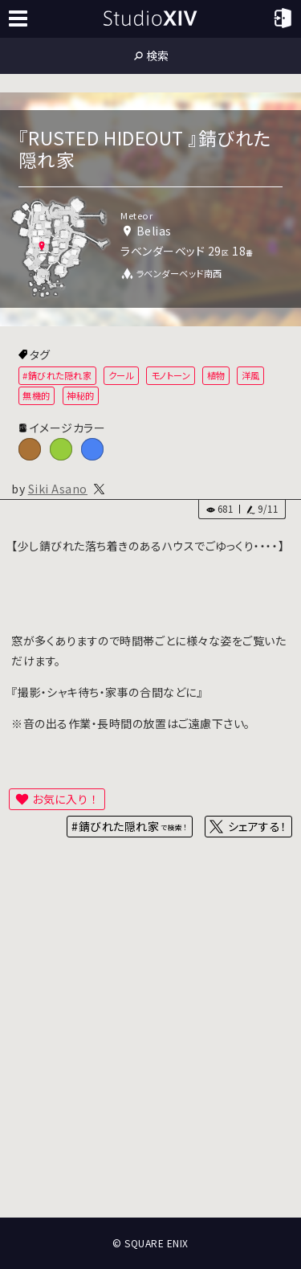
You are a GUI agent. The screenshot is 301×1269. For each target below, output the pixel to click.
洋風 (251, 375)
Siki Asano (57, 489)
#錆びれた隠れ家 (57, 375)
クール (121, 375)
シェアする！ (257, 826)
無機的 (36, 395)
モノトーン (171, 375)
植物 (216, 375)
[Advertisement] (150, 1048)
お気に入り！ (66, 799)
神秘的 (81, 395)
